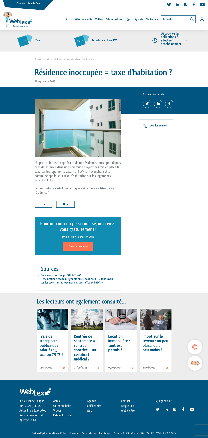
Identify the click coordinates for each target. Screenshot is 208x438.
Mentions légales (39, 433)
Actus (69, 19)
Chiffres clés (152, 19)
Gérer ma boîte (83, 19)
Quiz (129, 19)
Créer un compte (78, 246)
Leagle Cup (34, 3)
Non (65, 204)
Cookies (107, 433)
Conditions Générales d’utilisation (64, 433)
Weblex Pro (128, 410)
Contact (21, 3)
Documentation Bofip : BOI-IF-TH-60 (61, 275)
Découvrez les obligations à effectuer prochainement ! (171, 40)
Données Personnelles (92, 433)
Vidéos (99, 19)
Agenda (138, 19)
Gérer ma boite (62, 406)
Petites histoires (115, 19)
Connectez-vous (85, 237)
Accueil (38, 59)
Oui (43, 204)
